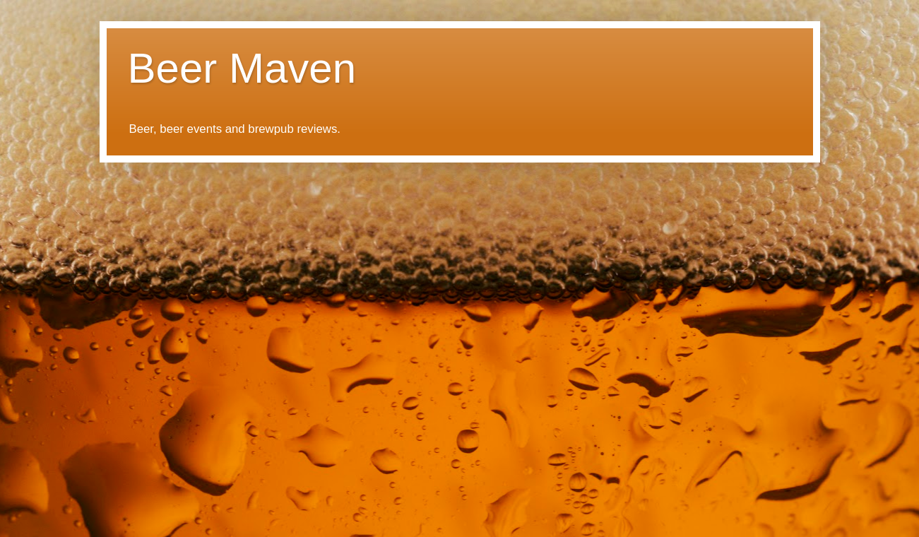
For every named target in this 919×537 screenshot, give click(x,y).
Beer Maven (242, 68)
